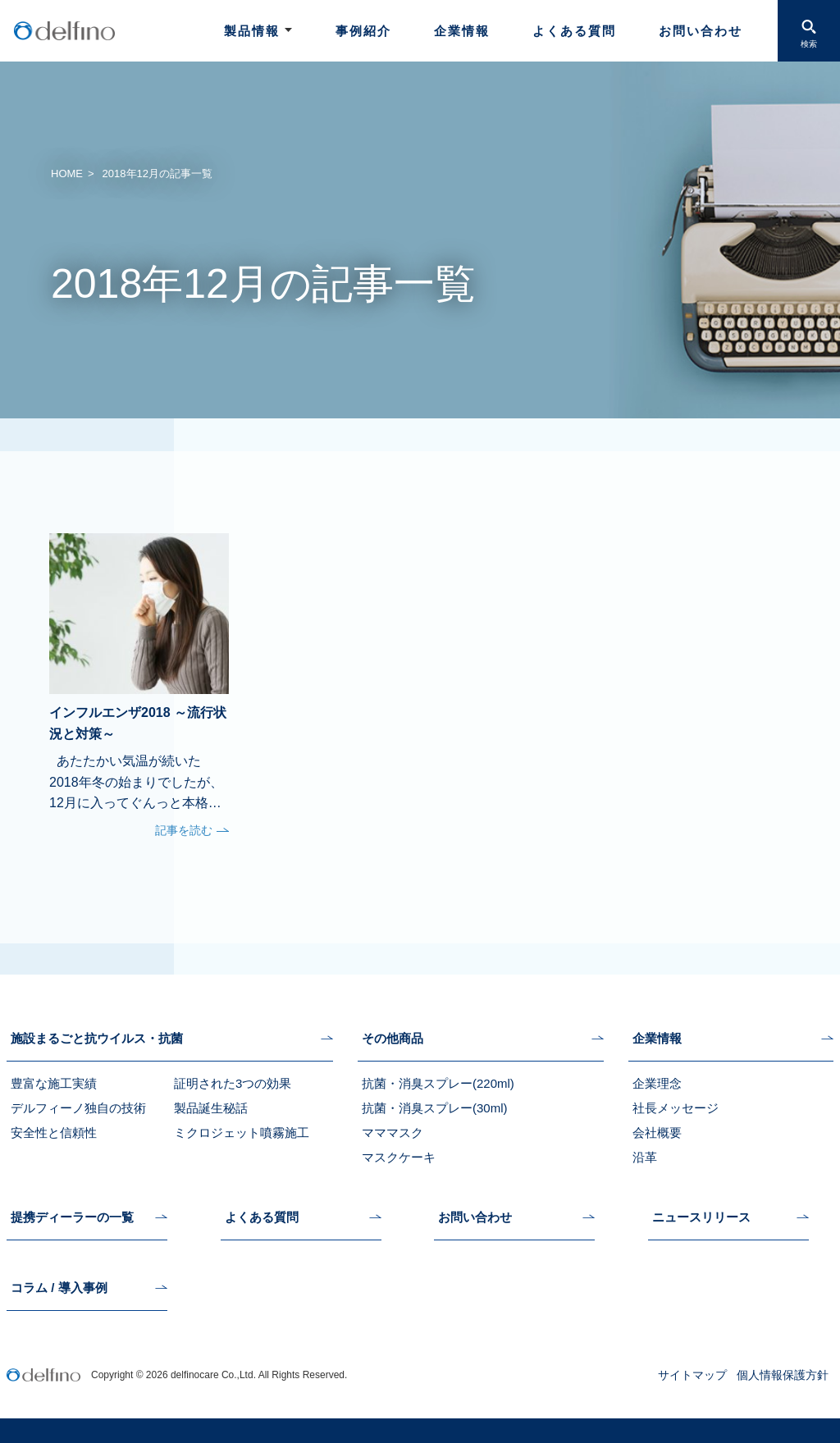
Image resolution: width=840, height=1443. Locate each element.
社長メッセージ (675, 1108)
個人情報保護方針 (783, 1374)
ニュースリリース (701, 1217)
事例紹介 (363, 31)
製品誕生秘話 (211, 1108)
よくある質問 (574, 31)
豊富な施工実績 (54, 1083)
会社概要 (657, 1132)
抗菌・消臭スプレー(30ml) (435, 1108)
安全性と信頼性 (54, 1132)
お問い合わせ (700, 31)
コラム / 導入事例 (59, 1288)
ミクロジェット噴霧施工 (241, 1132)
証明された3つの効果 (232, 1083)
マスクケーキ (399, 1157)
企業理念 (657, 1083)
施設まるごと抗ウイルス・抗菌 (97, 1038)
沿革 (644, 1157)
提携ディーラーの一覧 (72, 1217)
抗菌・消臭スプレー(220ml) (438, 1083)
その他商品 (392, 1038)
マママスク (392, 1132)
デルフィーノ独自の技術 (78, 1108)
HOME (67, 173)
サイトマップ (692, 1374)
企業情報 (462, 31)
